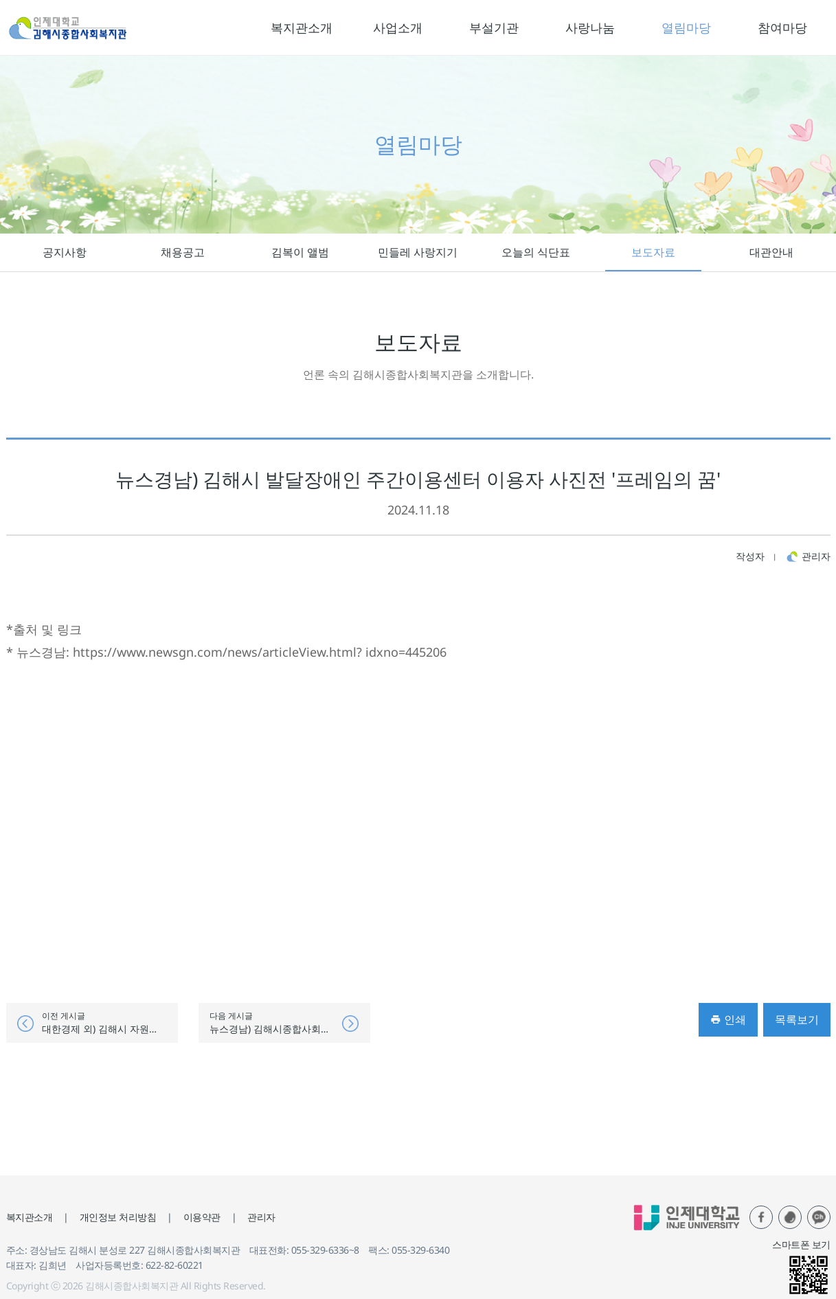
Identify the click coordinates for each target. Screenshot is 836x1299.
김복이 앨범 (300, 252)
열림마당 (686, 27)
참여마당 (782, 27)
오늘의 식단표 (535, 252)
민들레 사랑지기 (417, 252)
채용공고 (183, 252)
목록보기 (797, 1019)
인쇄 (728, 1019)
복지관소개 (301, 27)
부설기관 (494, 27)
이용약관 (202, 1216)
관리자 (261, 1216)
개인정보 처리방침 (118, 1216)
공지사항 (65, 252)
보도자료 (653, 252)
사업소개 (397, 27)
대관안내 (771, 252)
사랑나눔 (590, 27)
